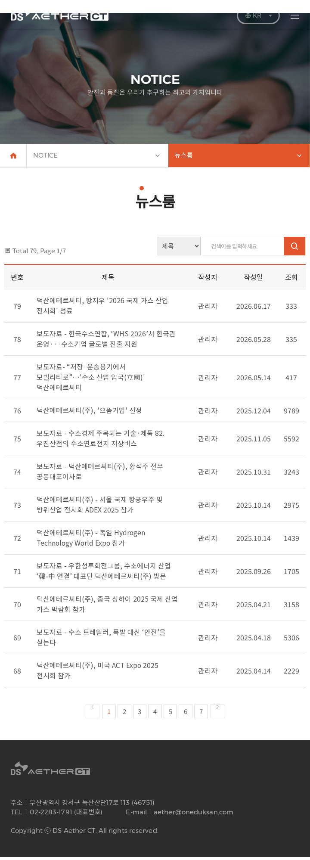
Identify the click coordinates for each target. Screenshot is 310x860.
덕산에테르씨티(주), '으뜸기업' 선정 (89, 413)
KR (258, 15)
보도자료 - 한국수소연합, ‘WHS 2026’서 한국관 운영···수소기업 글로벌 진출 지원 (106, 341)
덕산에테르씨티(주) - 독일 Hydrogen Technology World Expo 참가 (91, 540)
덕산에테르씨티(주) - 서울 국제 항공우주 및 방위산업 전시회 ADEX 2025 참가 (100, 507)
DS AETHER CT (59, 12)
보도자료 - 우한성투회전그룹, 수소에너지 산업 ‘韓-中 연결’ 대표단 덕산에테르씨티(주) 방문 (104, 573)
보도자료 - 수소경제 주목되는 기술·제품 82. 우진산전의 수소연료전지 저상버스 (100, 441)
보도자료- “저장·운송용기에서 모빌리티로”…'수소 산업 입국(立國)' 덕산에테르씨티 (91, 379)
